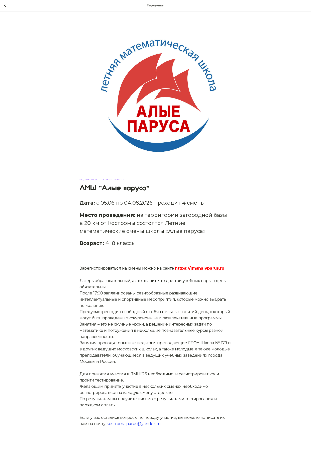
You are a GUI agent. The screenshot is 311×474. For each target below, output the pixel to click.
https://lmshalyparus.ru (199, 268)
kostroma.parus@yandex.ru (134, 423)
